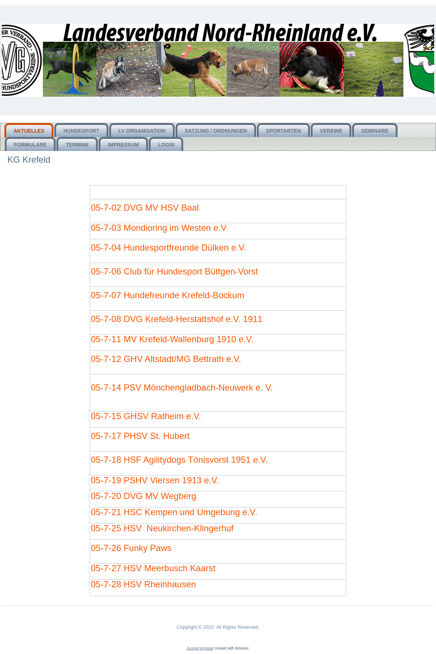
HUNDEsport (81, 131)
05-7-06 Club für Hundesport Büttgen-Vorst (174, 271)
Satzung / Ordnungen (216, 131)
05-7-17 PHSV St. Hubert (140, 436)
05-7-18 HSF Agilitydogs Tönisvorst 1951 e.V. (179, 460)
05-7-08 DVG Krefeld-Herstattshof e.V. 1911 (177, 319)
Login (166, 145)
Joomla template (199, 648)
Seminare (374, 131)
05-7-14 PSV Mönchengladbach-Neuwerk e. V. (182, 387)
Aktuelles (29, 131)
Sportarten (283, 131)
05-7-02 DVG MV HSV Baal (145, 208)
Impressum (123, 145)
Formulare (30, 145)
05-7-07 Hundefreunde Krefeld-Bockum (167, 295)
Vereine (331, 131)
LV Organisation (142, 131)
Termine (77, 145)
